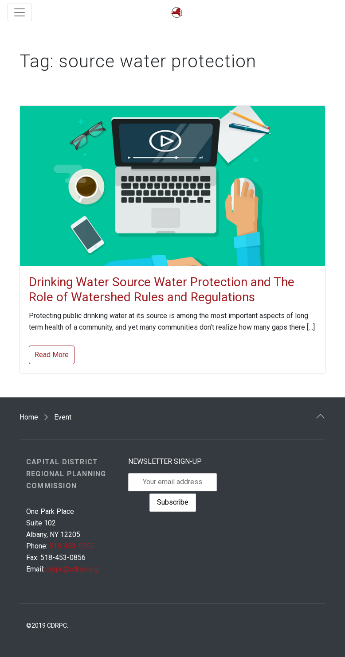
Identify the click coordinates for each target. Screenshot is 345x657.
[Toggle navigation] (19, 12)
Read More (52, 354)
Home (29, 417)
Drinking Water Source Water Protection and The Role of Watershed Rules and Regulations (161, 289)
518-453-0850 (71, 546)
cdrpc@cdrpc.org (72, 569)
